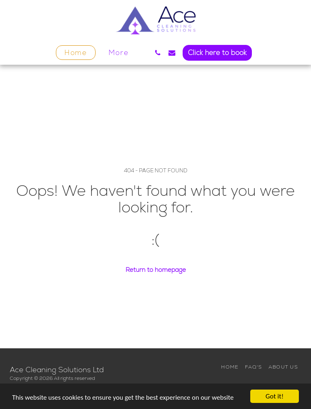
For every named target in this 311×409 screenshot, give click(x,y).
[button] (157, 52)
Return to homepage (156, 269)
